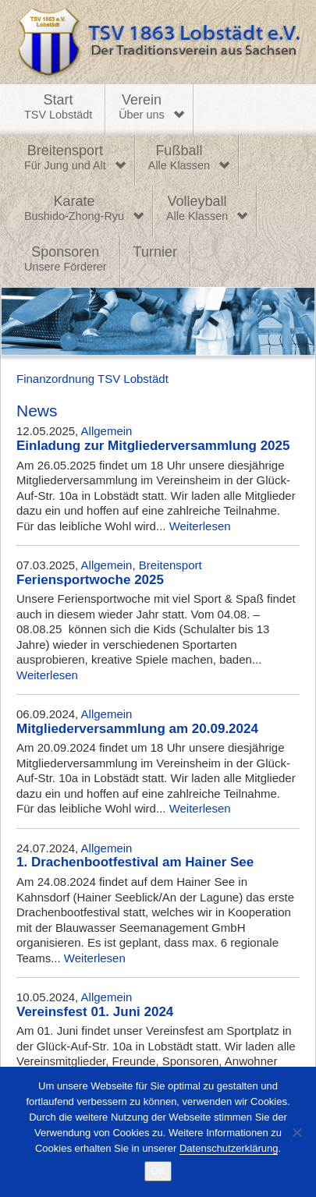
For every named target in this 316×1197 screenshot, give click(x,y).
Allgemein (107, 430)
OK (158, 1171)
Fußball (179, 158)
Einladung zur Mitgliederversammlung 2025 (152, 445)
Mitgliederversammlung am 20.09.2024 (137, 728)
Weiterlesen (200, 526)
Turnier (155, 252)
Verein (141, 107)
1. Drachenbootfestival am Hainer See (135, 862)
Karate (74, 209)
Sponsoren (65, 259)
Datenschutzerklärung (228, 1148)
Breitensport (65, 158)
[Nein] (296, 1132)
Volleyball (197, 209)
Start (58, 107)
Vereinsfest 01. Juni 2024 (94, 1011)
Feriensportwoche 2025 (90, 579)
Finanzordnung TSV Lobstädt (92, 378)
